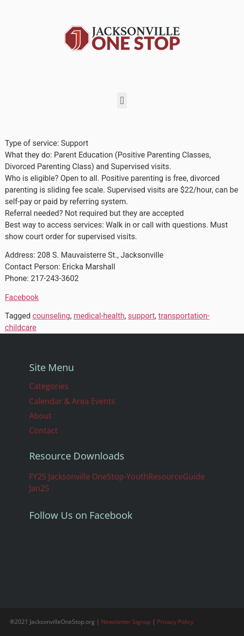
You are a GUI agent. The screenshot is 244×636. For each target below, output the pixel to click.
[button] (121, 100)
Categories (49, 386)
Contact (43, 430)
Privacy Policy (175, 622)
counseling (51, 315)
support (141, 315)
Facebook (21, 297)
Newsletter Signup (126, 622)
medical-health (98, 315)
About (40, 415)
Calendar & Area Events (72, 401)
